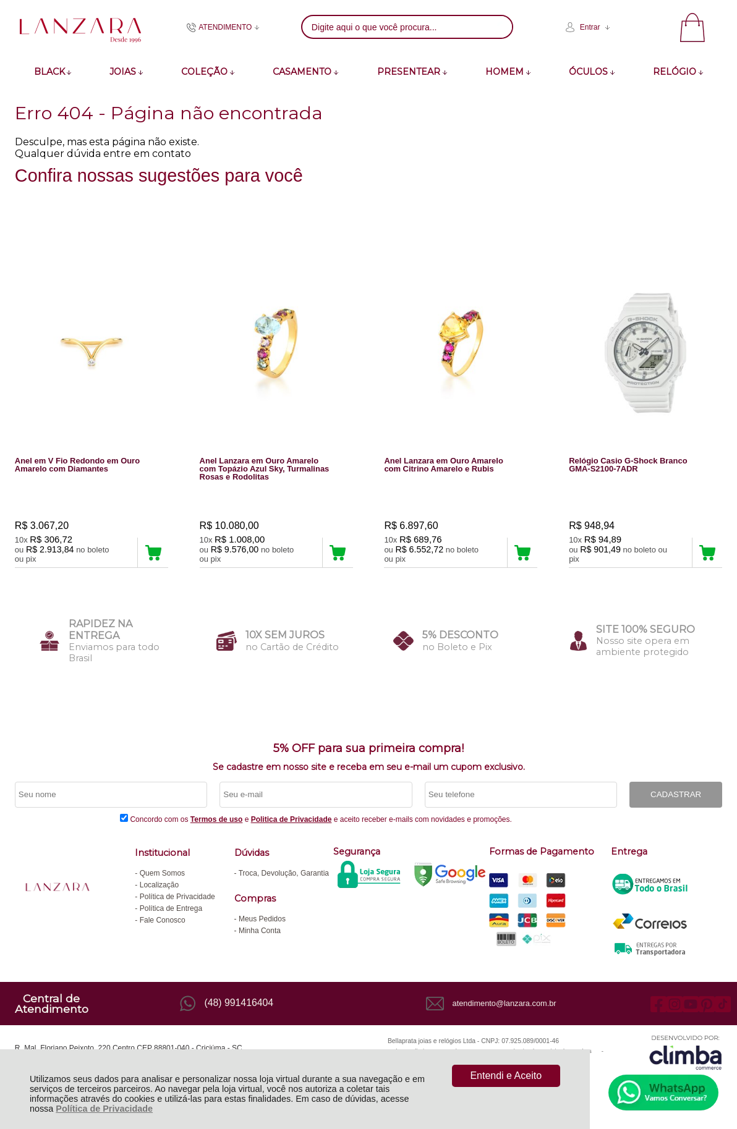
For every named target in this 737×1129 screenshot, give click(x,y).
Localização (159, 885)
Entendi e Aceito (506, 1075)
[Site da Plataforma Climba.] (685, 1052)
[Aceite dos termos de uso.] (124, 818)
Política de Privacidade (104, 1109)
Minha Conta (260, 930)
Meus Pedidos (262, 919)
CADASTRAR (675, 795)
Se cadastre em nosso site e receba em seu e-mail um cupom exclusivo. (369, 766)
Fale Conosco (162, 920)
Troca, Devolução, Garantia (284, 873)
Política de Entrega (171, 908)
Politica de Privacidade (291, 819)
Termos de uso (216, 819)
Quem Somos (162, 873)
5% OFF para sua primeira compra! (368, 748)
